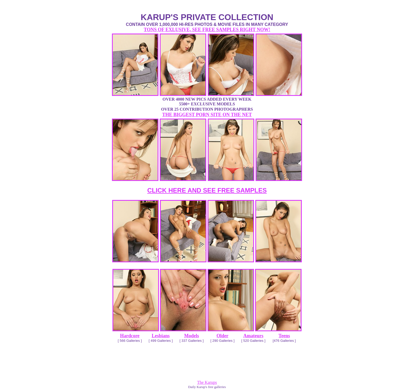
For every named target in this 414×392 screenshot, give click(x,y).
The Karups (207, 382)
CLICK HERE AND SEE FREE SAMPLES (207, 190)
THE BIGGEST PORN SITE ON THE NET (207, 114)
